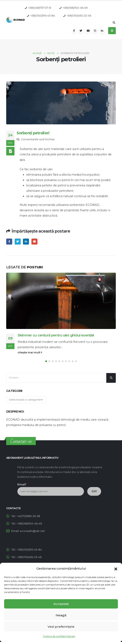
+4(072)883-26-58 (28, 516)
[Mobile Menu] (112, 30)
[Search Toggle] (114, 22)
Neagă (61, 615)
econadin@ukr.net (32, 531)
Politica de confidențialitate (59, 636)
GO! (94, 491)
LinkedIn (26, 242)
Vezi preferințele (61, 627)
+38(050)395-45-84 (42, 15)
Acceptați (61, 604)
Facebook (9, 242)
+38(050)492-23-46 (79, 15)
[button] (116, 568)
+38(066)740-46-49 (75, 7)
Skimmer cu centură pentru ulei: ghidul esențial (56, 335)
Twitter (18, 242)
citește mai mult (30, 352)
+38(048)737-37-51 (39, 7)
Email (34, 242)
